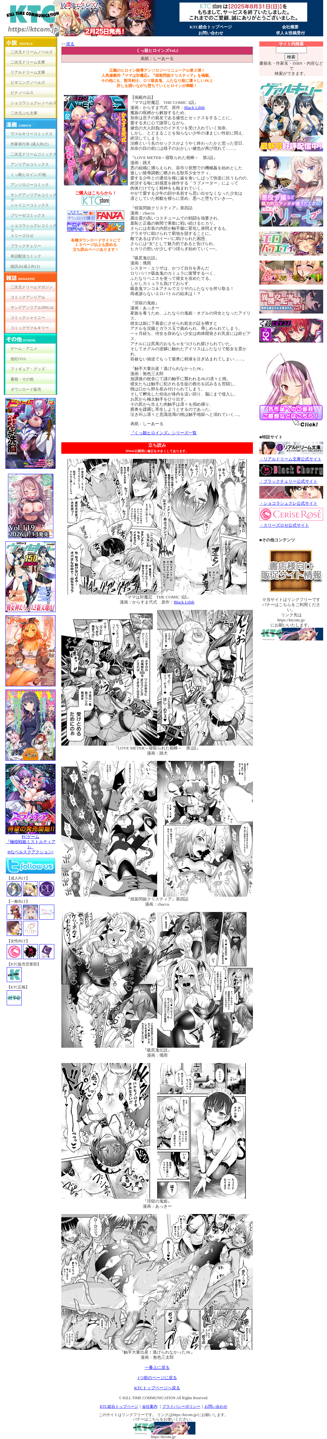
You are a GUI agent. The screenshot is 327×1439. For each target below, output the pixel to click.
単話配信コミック (26, 256)
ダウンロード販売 (26, 389)
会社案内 (149, 1406)
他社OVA (18, 359)
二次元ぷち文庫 (24, 113)
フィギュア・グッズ (28, 369)
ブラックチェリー (26, 246)
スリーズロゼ (22, 236)
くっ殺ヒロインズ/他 (28, 174)
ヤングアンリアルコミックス (34, 196)
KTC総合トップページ (211, 27)
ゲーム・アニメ (24, 348)
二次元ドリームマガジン (32, 287)
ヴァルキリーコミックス (32, 134)
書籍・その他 (22, 379)
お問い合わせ (210, 33)
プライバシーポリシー (181, 1406)
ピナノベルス (22, 92)
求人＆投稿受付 (290, 33)
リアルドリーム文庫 (28, 72)
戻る (70, 43)
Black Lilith (194, 107)
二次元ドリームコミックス (34, 154)
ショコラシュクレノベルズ (34, 103)
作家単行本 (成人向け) (30, 144)
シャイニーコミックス (30, 205)
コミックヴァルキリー (30, 328)
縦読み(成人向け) (25, 266)
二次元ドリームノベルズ (32, 52)
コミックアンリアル (28, 297)
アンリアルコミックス (30, 164)
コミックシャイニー (28, 317)
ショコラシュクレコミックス (34, 227)
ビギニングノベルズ (28, 82)
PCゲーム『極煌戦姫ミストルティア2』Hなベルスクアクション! (30, 842)
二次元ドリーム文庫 (28, 62)
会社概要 (290, 27)
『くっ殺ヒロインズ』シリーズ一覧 (163, 432)
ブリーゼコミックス (28, 215)
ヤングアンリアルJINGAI (32, 307)
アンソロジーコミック (30, 185)
